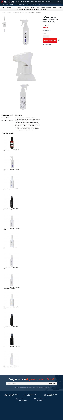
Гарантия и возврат (26, 1)
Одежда (32, 7)
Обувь (38, 7)
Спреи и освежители (17, 12)
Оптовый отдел (34, 1)
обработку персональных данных (42, 387)
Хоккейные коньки (10, 7)
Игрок (3, 4)
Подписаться (52, 383)
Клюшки (3, 7)
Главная (3, 12)
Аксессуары (26, 7)
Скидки (60, 7)
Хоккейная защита (10, 4)
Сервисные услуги (31, 4)
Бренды (54, 7)
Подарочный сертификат (42, 1)
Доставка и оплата (19, 1)
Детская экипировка (21, 4)
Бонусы (49, 1)
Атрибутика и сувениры (46, 7)
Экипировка (19, 7)
